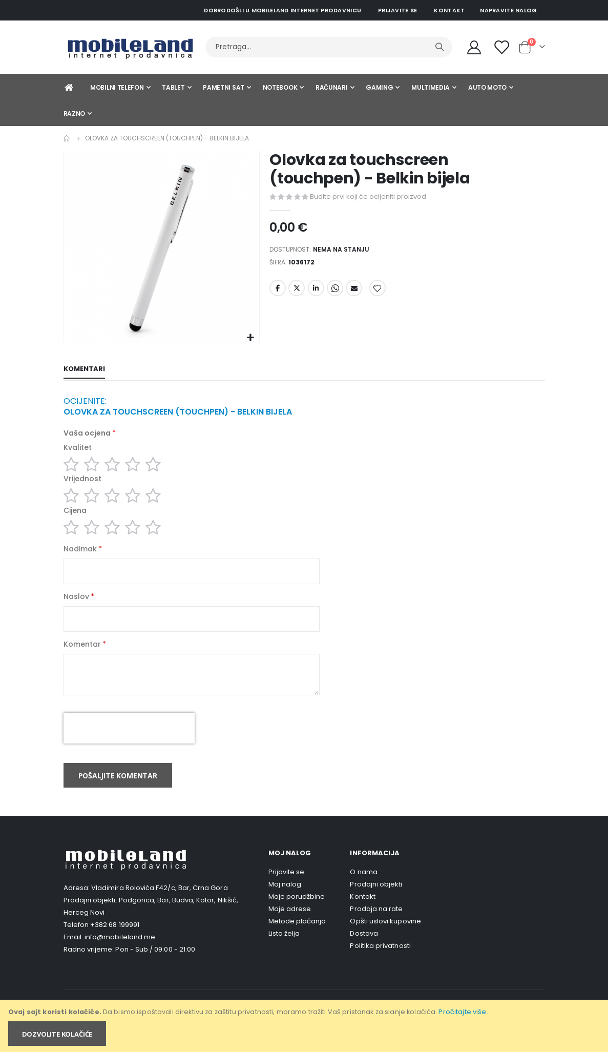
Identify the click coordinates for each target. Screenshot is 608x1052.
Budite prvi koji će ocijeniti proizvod (368, 196)
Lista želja (284, 949)
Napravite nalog (508, 10)
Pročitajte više (462, 1011)
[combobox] (328, 47)
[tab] (84, 370)
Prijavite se (397, 10)
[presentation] (129, 744)
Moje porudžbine (296, 912)
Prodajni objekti (376, 900)
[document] (304, 1026)
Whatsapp (335, 292)
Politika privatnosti (380, 961)
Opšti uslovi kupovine (385, 937)
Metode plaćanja (297, 937)
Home (67, 138)
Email (354, 292)
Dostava (364, 949)
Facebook (277, 292)
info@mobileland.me (120, 953)
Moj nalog (285, 900)
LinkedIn (316, 292)
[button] (250, 338)
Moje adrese (289, 925)
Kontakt (449, 10)
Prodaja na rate (376, 925)
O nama (363, 888)
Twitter (296, 292)
